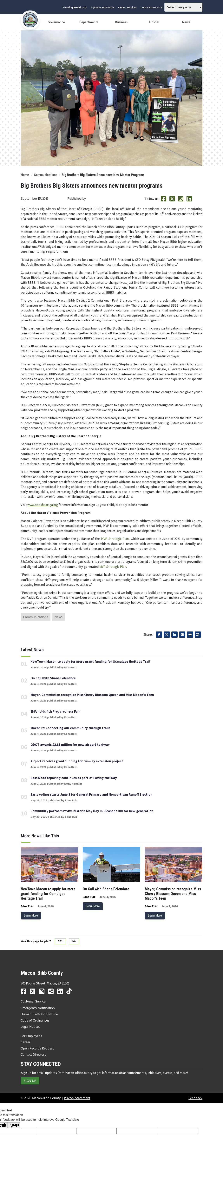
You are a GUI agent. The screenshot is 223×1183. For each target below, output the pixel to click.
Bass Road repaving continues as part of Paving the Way (73, 778)
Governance (56, 22)
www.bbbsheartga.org (42, 505)
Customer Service (33, 1001)
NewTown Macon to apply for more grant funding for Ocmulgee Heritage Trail (90, 661)
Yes (60, 941)
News (186, 22)
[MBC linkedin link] (61, 991)
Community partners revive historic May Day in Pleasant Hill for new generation (91, 811)
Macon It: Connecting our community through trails (70, 728)
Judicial (153, 22)
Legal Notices (30, 1026)
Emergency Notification (38, 1008)
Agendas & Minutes (102, 7)
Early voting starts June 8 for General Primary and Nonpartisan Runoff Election (91, 794)
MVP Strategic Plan (115, 539)
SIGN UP (30, 1081)
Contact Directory (151, 7)
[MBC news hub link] (52, 991)
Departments (88, 22)
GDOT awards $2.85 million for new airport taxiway (70, 744)
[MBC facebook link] (25, 991)
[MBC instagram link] (43, 991)
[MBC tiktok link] (70, 991)
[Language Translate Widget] (183, 7)
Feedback (195, 1098)
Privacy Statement (77, 1098)
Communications (45, 175)
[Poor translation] (14, 1125)
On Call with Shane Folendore (53, 678)
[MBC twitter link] (34, 991)
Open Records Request (37, 1048)
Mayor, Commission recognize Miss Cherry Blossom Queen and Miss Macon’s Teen (92, 695)
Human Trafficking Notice (39, 1014)
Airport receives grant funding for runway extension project (76, 761)
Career (25, 1042)
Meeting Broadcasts (75, 7)
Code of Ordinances (35, 1020)
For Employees (31, 1036)
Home (25, 175)
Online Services (127, 7)
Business (121, 22)
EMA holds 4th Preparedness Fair (55, 711)
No (74, 941)
